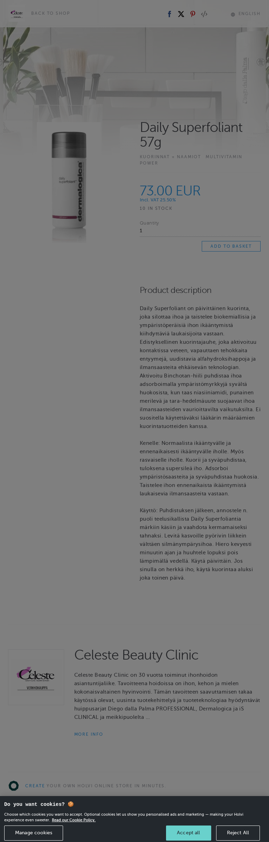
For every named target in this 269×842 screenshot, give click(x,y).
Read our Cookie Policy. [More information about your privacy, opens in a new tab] (74, 829)
